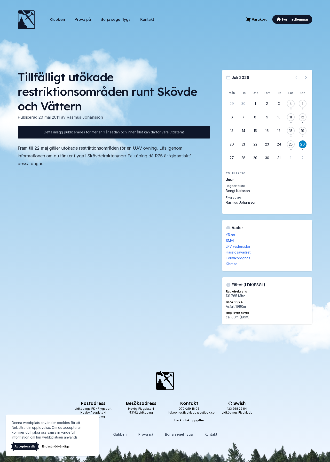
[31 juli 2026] (279, 158)
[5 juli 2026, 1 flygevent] (302, 104)
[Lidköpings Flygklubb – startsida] (26, 19)
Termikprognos (238, 258)
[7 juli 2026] (243, 117)
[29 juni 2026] (232, 104)
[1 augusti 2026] (291, 158)
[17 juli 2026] (279, 131)
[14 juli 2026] (243, 131)
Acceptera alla (25, 446)
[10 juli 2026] (279, 117)
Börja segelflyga (116, 19)
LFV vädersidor (238, 246)
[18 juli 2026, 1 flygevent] (291, 131)
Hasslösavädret (238, 252)
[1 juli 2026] (255, 104)
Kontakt (147, 19)
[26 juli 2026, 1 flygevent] (302, 144)
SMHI (230, 241)
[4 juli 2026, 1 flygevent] (291, 104)
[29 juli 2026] (255, 158)
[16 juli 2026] (267, 131)
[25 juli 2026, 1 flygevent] (291, 144)
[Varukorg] (256, 19)
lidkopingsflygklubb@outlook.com (192, 412)
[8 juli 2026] (255, 117)
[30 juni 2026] (243, 104)
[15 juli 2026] (255, 131)
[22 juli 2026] (255, 144)
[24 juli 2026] (279, 144)
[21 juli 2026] (243, 144)
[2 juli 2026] (267, 104)
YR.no (230, 235)
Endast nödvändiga (56, 446)
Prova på (83, 19)
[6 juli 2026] (232, 117)
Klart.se (231, 264)
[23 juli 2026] (267, 144)
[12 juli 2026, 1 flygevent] (302, 117)
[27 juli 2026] (232, 158)
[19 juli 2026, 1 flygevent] (302, 131)
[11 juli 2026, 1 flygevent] (291, 117)
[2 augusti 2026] (302, 158)
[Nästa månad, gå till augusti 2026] (306, 77)
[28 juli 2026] (243, 158)
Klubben (57, 19)
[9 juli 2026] (267, 117)
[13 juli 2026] (232, 131)
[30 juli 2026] (267, 158)
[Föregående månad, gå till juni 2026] (296, 77)
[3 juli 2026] (279, 104)
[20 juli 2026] (232, 144)
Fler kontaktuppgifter (189, 420)
